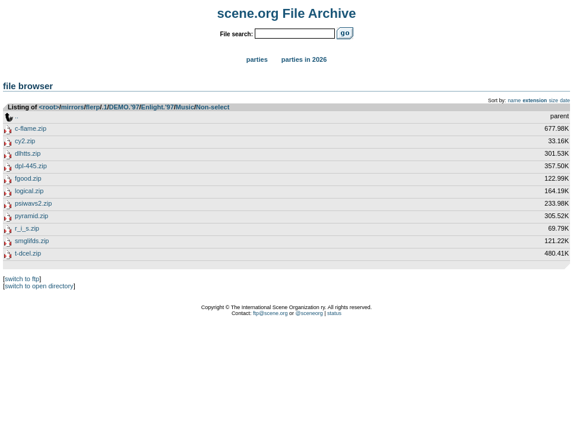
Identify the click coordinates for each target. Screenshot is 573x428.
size (553, 100)
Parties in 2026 (304, 59)
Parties (257, 59)
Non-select (212, 107)
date (565, 100)
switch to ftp (22, 278)
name (514, 100)
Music (185, 107)
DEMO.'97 (124, 107)
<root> (49, 107)
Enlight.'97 (157, 107)
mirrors (72, 107)
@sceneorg (309, 313)
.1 (104, 107)
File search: (236, 34)
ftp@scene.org (270, 313)
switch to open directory (39, 285)
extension (535, 100)
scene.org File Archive (286, 13)
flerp (93, 107)
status (334, 313)
